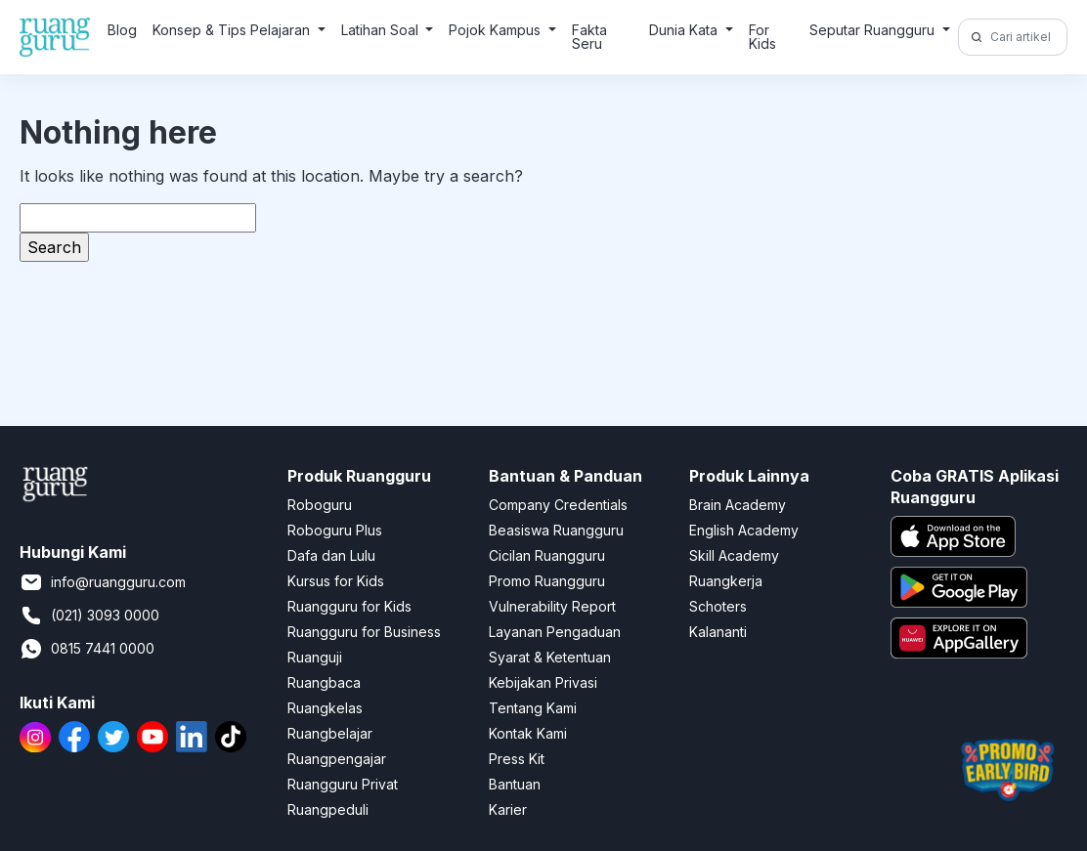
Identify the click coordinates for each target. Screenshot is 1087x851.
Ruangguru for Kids (349, 606)
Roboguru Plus (334, 530)
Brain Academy (737, 504)
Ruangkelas (325, 708)
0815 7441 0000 (87, 648)
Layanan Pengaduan (555, 631)
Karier (508, 809)
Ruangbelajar (329, 733)
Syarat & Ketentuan (550, 657)
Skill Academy (734, 555)
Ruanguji (314, 657)
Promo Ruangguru (547, 581)
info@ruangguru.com (103, 582)
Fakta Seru (589, 36)
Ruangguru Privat (342, 784)
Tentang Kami (533, 708)
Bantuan (515, 784)
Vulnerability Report (552, 606)
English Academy (744, 530)
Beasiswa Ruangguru (556, 530)
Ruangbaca (324, 682)
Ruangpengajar (336, 758)
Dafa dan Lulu (331, 555)
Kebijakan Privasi (543, 682)
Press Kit (516, 758)
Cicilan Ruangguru (547, 555)
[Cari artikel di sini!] (1026, 37)
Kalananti (718, 631)
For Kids (762, 36)
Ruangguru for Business (364, 631)
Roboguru (319, 504)
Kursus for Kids (335, 581)
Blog (122, 29)
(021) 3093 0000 (89, 615)
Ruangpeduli (328, 809)
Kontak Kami (528, 733)
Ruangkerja (725, 581)
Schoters (718, 606)
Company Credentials (558, 504)
